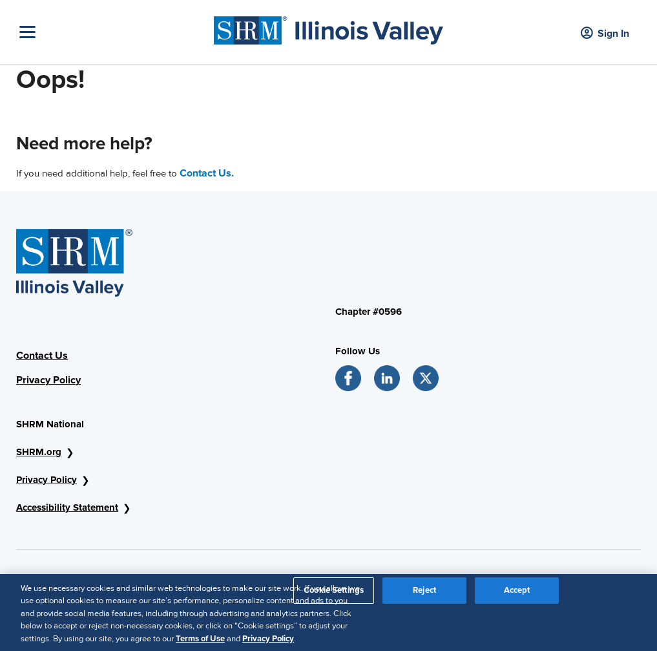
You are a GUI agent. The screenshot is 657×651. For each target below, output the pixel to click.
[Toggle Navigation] (113, 32)
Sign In (605, 34)
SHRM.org (38, 452)
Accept (517, 595)
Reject (424, 595)
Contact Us (42, 355)
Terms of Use (200, 644)
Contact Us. (207, 173)
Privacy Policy (48, 380)
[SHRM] (329, 27)
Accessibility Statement (67, 507)
